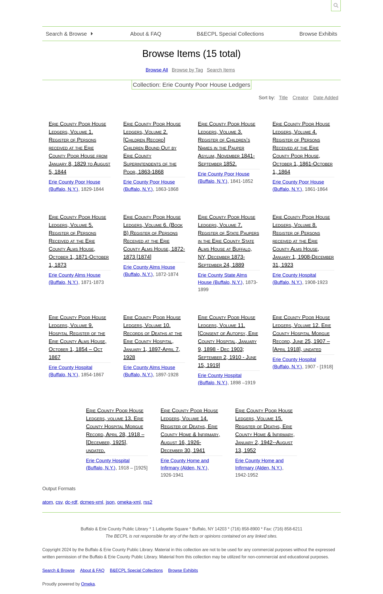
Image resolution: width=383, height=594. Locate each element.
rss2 (147, 502)
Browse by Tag (187, 70)
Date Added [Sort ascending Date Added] (325, 97)
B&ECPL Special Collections (230, 34)
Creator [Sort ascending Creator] (301, 97)
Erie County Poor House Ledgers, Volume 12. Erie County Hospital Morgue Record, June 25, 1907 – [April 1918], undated (302, 333)
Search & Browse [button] (67, 34)
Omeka (88, 584)
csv (59, 502)
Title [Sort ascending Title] (283, 97)
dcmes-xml (91, 502)
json (110, 502)
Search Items (221, 70)
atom (47, 502)
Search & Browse (58, 570)
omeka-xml (129, 502)
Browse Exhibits (318, 34)
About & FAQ (145, 34)
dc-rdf (71, 502)
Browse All (157, 70)
